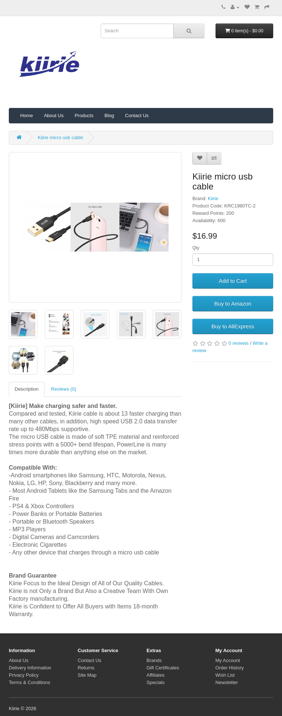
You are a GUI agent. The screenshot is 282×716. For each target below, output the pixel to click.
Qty (195, 247)
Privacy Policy (24, 675)
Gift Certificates (163, 667)
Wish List (225, 675)
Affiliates (155, 675)
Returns (86, 667)
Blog (109, 115)
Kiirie (213, 198)
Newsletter (227, 682)
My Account (228, 660)
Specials (155, 682)
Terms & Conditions (29, 682)
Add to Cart (233, 281)
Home (26, 115)
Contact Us (137, 115)
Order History (230, 667)
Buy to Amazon (233, 303)
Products (84, 115)
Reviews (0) (63, 389)
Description (27, 389)
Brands (154, 660)
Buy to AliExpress (233, 326)
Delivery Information (30, 667)
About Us (54, 115)
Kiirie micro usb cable (60, 137)
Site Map (87, 675)
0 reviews (238, 343)
